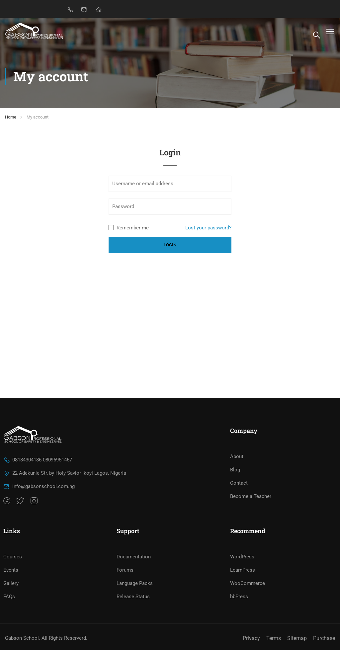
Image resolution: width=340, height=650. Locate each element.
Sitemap (297, 638)
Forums (125, 570)
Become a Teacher (250, 496)
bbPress (239, 597)
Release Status (133, 597)
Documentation (134, 557)
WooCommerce (247, 583)
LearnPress (242, 570)
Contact (239, 483)
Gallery (11, 583)
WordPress (242, 557)
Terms (273, 638)
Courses (12, 557)
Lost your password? (208, 228)
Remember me (129, 228)
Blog (235, 470)
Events (10, 570)
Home (10, 117)
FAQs (9, 597)
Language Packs (135, 583)
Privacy (251, 638)
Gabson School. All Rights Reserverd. (46, 638)
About (236, 456)
